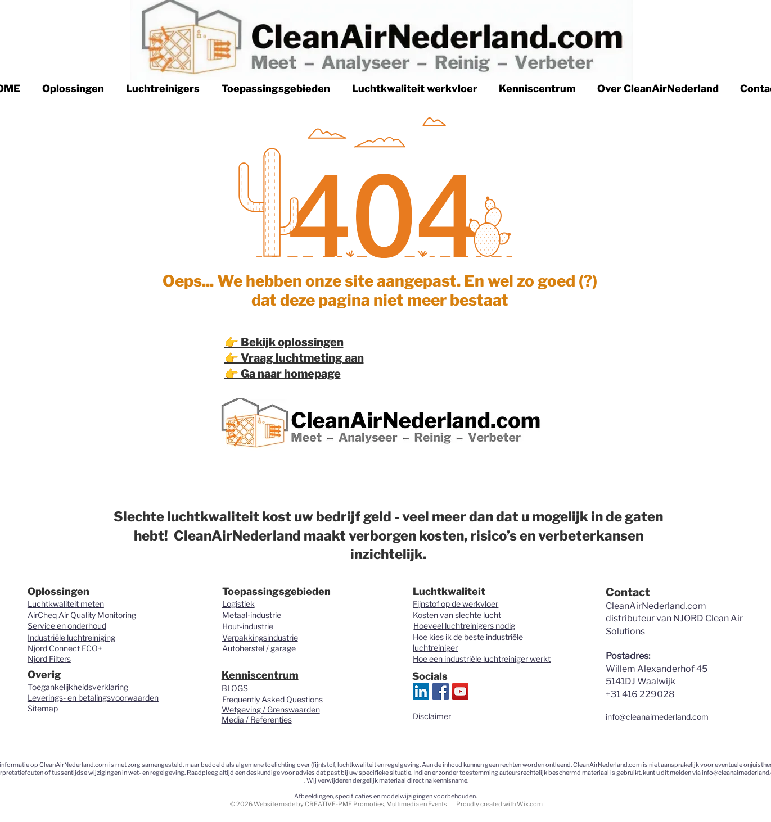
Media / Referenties (257, 719)
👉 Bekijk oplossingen (284, 342)
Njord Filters (49, 659)
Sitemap (43, 708)
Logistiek (238, 603)
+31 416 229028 (640, 694)
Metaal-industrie (251, 615)
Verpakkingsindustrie (260, 637)
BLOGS (235, 688)
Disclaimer (432, 716)
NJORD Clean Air (708, 618)
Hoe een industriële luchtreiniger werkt (482, 659)
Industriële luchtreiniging (71, 637)
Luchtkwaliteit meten (66, 603)
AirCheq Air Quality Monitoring (82, 615)
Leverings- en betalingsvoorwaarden (93, 697)
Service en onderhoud (67, 625)
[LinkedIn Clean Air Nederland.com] (421, 691)
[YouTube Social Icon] (460, 691)
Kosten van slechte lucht (457, 615)
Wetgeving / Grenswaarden (271, 709)
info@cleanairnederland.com (657, 716)
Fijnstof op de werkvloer (455, 603)
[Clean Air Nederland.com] (440, 691)
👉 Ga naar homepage (282, 373)
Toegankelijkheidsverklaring (78, 687)
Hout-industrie (247, 626)
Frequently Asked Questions (272, 699)
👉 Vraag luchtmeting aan (294, 358)
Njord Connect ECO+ (65, 648)
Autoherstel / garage (259, 648)
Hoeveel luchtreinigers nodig (464, 625)
